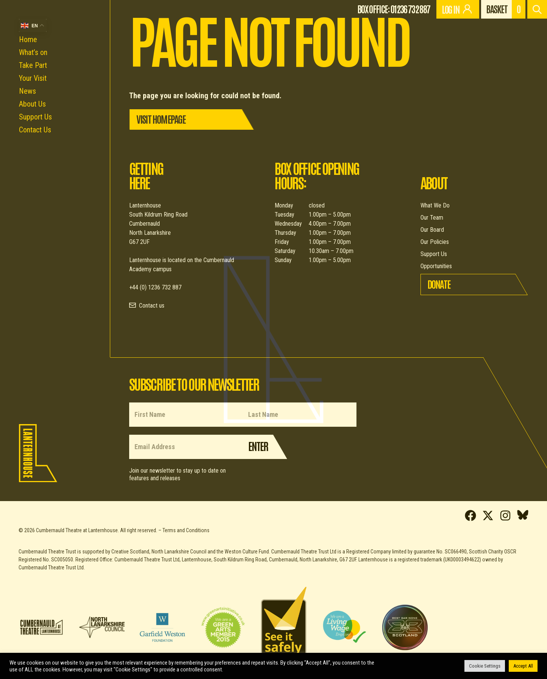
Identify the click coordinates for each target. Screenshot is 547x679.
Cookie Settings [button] (484, 666)
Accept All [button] (523, 666)
